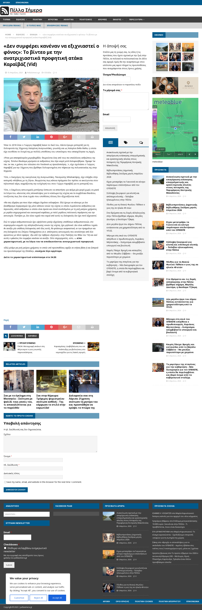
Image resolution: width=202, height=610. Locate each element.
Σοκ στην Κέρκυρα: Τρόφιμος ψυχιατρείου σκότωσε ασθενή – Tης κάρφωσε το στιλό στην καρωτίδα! (50, 401)
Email (106, 114)
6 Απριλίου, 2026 (174, 196)
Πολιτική (37, 19)
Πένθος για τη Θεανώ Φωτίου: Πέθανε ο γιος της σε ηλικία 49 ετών (182, 264)
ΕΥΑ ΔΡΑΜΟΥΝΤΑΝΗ (161, 531)
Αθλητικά (69, 19)
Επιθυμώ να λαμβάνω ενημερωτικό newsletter (25, 550)
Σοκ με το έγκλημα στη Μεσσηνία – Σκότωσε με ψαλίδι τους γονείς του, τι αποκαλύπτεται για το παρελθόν (18, 401)
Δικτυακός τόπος (12, 473)
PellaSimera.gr (33, 72)
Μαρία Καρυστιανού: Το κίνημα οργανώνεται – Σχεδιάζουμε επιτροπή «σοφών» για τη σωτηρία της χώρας (173, 534)
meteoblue (157, 161)
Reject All (38, 597)
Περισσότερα (135, 19)
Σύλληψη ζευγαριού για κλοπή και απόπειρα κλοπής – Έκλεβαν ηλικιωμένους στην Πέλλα (123, 196)
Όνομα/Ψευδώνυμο (114, 74)
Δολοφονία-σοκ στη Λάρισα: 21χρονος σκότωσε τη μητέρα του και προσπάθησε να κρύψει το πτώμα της (83, 401)
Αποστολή (110, 128)
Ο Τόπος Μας (34, 25)
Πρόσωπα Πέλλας (12, 25)
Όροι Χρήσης (122, 601)
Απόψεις (102, 19)
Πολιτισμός (86, 19)
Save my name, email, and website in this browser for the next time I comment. (44, 482)
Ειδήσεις (20, 19)
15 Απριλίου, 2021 (15, 72)
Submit (9, 565)
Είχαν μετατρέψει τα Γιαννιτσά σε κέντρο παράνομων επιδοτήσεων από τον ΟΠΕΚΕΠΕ (126, 185)
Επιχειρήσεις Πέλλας (57, 25)
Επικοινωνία (22, 2)
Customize (19, 597)
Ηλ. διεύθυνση (11, 464)
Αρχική (6, 2)
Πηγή (6, 320)
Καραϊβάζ (32, 336)
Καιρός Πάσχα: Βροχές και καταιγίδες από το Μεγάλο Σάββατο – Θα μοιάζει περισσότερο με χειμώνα (125, 253)
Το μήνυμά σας (112, 90)
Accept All (57, 597)
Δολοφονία (17, 336)
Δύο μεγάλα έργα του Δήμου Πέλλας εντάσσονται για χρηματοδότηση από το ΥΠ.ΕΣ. (126, 227)
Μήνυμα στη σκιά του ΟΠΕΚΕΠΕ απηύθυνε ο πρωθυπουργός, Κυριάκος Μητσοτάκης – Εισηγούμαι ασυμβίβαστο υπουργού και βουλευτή (181, 326)
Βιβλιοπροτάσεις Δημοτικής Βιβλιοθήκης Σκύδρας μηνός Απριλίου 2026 (125, 173)
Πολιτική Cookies (144, 601)
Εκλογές (117, 19)
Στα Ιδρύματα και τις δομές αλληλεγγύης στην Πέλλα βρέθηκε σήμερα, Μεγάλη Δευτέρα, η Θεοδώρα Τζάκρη (126, 216)
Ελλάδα (48, 72)
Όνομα (7, 456)
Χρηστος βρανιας (160, 553)
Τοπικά (6, 19)
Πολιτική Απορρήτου (170, 601)
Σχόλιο (7, 434)
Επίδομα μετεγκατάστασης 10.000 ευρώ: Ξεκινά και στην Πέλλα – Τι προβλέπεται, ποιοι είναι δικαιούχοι (174, 524)
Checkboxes (12, 544)
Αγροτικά (53, 19)
